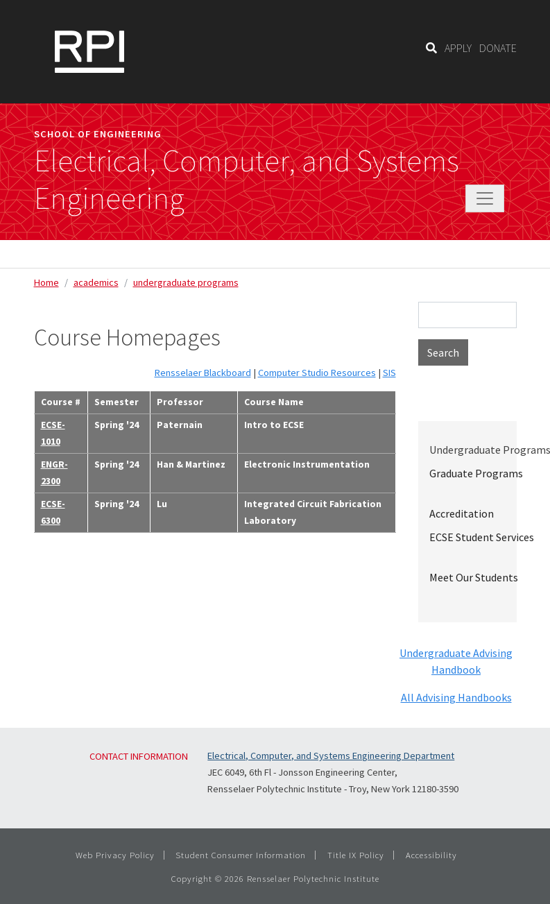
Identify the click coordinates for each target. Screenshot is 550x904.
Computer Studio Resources (317, 372)
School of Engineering (98, 134)
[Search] (431, 48)
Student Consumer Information (240, 854)
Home (46, 282)
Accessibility (431, 854)
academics (96, 282)
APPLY (458, 48)
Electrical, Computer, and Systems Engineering (246, 179)
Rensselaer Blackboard (203, 372)
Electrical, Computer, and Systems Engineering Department (330, 755)
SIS (389, 372)
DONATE (498, 48)
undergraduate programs (186, 282)
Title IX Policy (355, 854)
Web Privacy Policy (115, 854)
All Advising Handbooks (456, 697)
